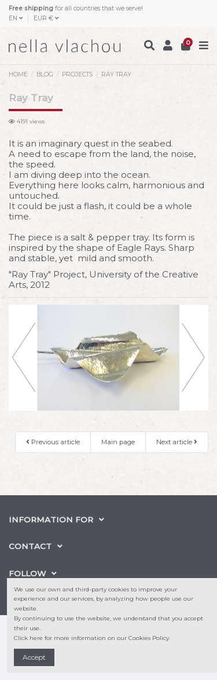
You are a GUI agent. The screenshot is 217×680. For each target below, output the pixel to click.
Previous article (53, 442)
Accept (34, 657)
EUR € (46, 18)
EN (16, 18)
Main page (118, 442)
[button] (24, 358)
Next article (176, 442)
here (36, 638)
